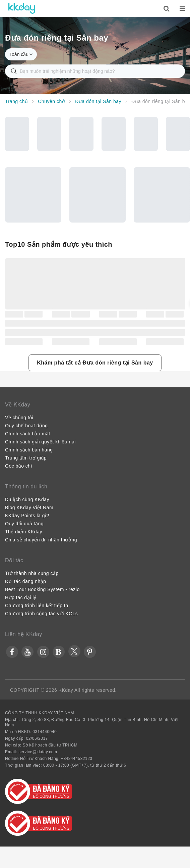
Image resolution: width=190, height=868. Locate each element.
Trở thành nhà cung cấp (32, 573)
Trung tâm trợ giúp (26, 458)
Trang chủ (16, 101)
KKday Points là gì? (27, 515)
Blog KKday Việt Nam (29, 507)
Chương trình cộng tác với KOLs (41, 613)
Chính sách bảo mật (27, 433)
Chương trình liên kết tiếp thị (37, 605)
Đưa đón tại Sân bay (98, 101)
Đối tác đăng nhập (25, 581)
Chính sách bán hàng (29, 449)
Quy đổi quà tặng (24, 523)
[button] (95, 362)
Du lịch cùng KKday (27, 499)
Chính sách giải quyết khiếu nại (40, 441)
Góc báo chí (18, 466)
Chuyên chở (51, 101)
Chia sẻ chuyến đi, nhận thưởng (41, 539)
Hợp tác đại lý (20, 597)
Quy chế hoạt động (26, 425)
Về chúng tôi (19, 417)
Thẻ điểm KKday (23, 531)
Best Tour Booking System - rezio (42, 589)
